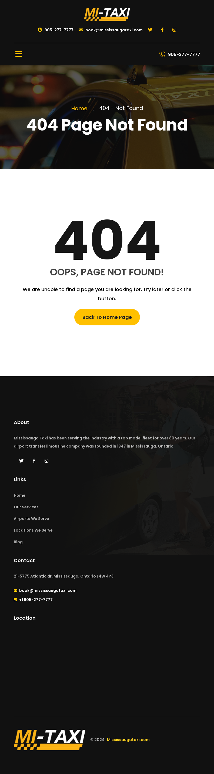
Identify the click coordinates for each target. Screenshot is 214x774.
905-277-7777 (55, 30)
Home (80, 108)
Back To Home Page (107, 317)
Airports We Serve (31, 518)
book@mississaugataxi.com (111, 30)
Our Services (26, 507)
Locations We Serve (33, 530)
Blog (18, 542)
